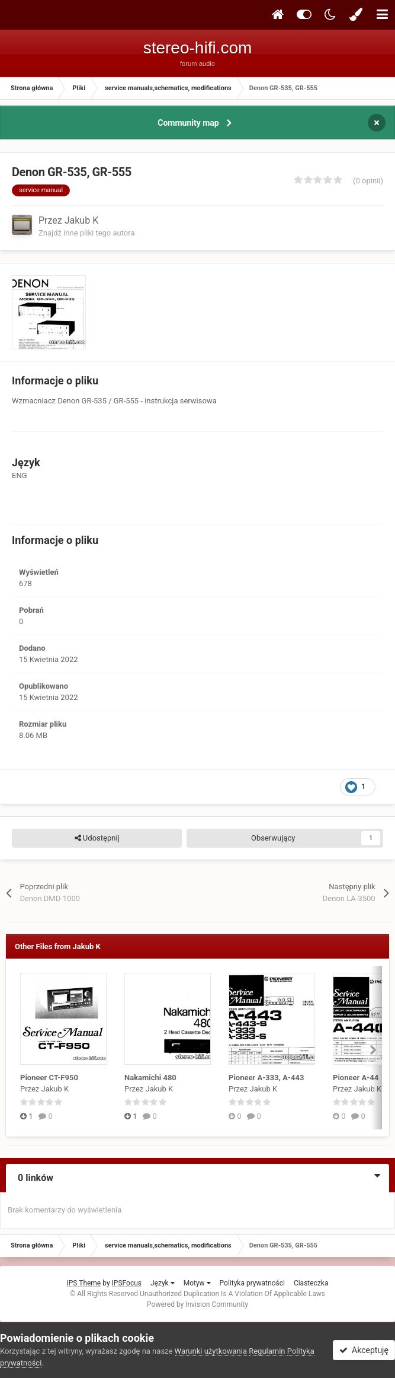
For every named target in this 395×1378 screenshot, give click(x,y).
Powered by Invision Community (197, 1304)
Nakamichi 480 (150, 1077)
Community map (188, 123)
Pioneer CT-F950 (49, 1077)
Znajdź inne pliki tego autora (86, 232)
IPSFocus (127, 1283)
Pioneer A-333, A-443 (266, 1077)
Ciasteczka (311, 1283)
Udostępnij (97, 838)
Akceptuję (363, 1350)
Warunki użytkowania (211, 1351)
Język (162, 1283)
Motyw (197, 1283)
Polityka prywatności (252, 1283)
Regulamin (267, 1351)
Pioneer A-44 (355, 1077)
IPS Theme (84, 1283)
